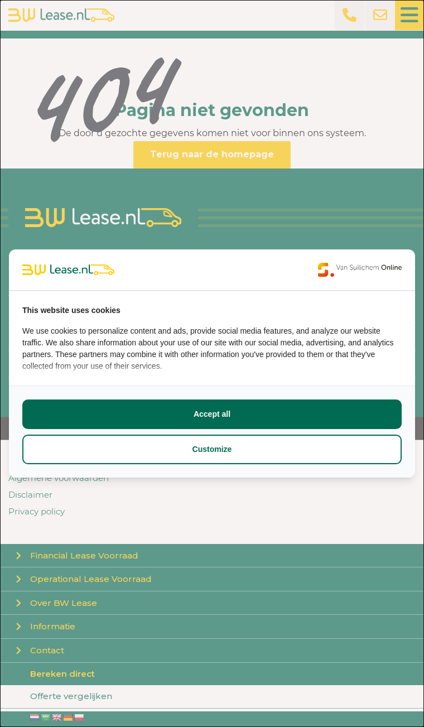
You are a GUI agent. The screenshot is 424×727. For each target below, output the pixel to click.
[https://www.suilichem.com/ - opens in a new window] (360, 269)
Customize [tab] (212, 449)
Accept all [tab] (212, 414)
